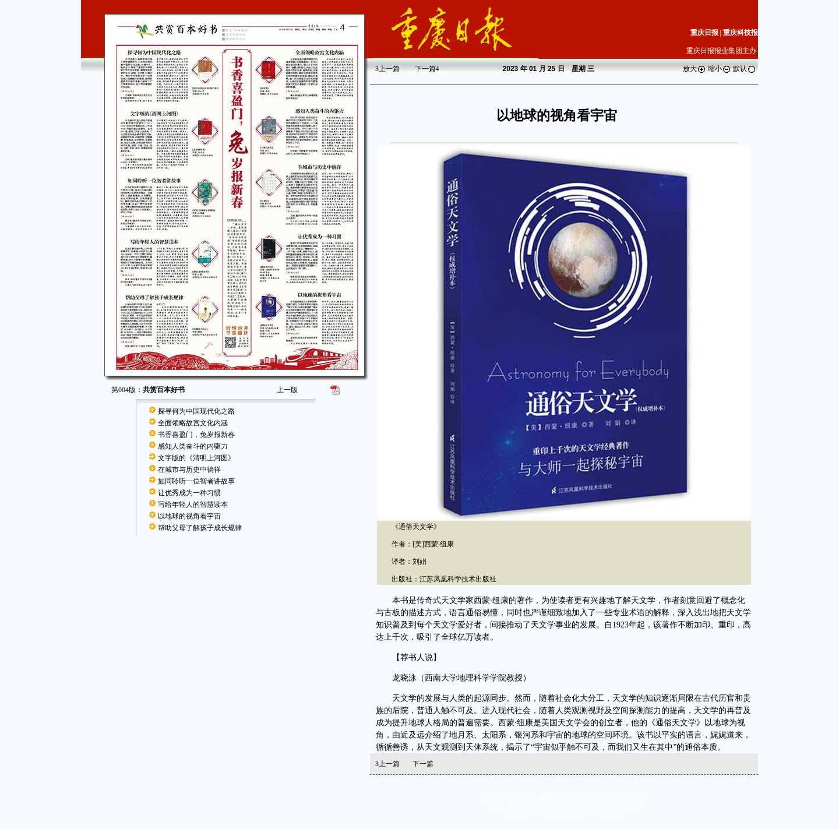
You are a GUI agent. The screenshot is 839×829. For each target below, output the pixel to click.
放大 (694, 69)
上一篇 (387, 69)
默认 (744, 69)
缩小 (719, 69)
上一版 (287, 390)
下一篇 (427, 69)
